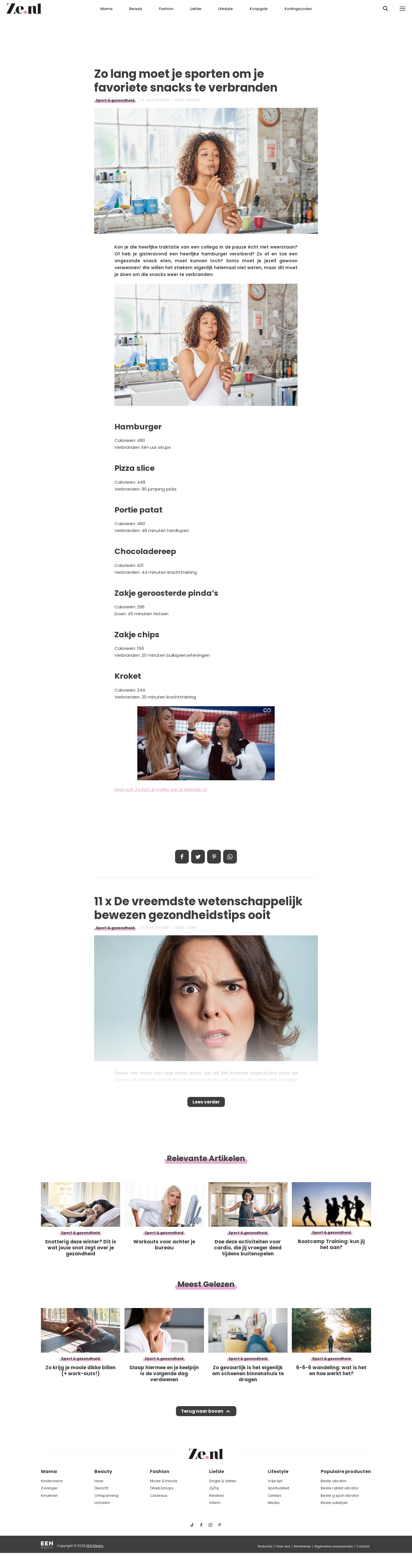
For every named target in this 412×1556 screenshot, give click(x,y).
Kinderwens (52, 1481)
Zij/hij (214, 1488)
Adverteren (302, 1546)
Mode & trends (163, 1481)
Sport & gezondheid (115, 100)
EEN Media (94, 1545)
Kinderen (49, 1495)
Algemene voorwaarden (333, 1546)
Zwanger (49, 1488)
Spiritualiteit (278, 1488)
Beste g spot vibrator (340, 1495)
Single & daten (222, 1481)
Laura (190, 928)
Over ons (283, 1546)
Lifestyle (225, 8)
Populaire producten (346, 1471)
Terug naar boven (202, 1416)
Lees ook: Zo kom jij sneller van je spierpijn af (160, 789)
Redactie (265, 1546)
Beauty (135, 8)
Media (274, 1503)
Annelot (192, 100)
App (230, 857)
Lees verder (206, 1103)
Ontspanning (106, 1495)
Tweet (198, 857)
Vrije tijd (275, 1481)
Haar (99, 1481)
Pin (214, 857)
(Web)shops (162, 1488)
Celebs (274, 1495)
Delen (182, 857)
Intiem (215, 1503)
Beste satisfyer (334, 1503)
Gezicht (101, 1488)
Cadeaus (158, 1495)
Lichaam (102, 1503)
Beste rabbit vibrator (340, 1488)
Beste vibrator (334, 1481)
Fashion (166, 8)
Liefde (195, 8)
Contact (363, 1546)
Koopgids (259, 8)
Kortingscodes (298, 8)
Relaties (216, 1495)
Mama (106, 8)
